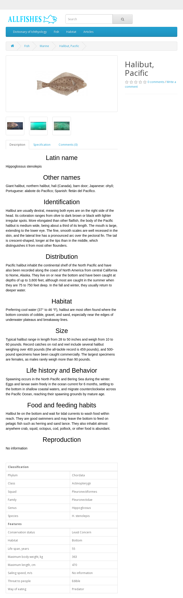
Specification (42, 145)
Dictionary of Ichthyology (30, 32)
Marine (44, 46)
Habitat (71, 32)
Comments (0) (68, 145)
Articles (88, 32)
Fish (56, 32)
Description (17, 145)
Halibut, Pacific (69, 46)
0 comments (155, 82)
